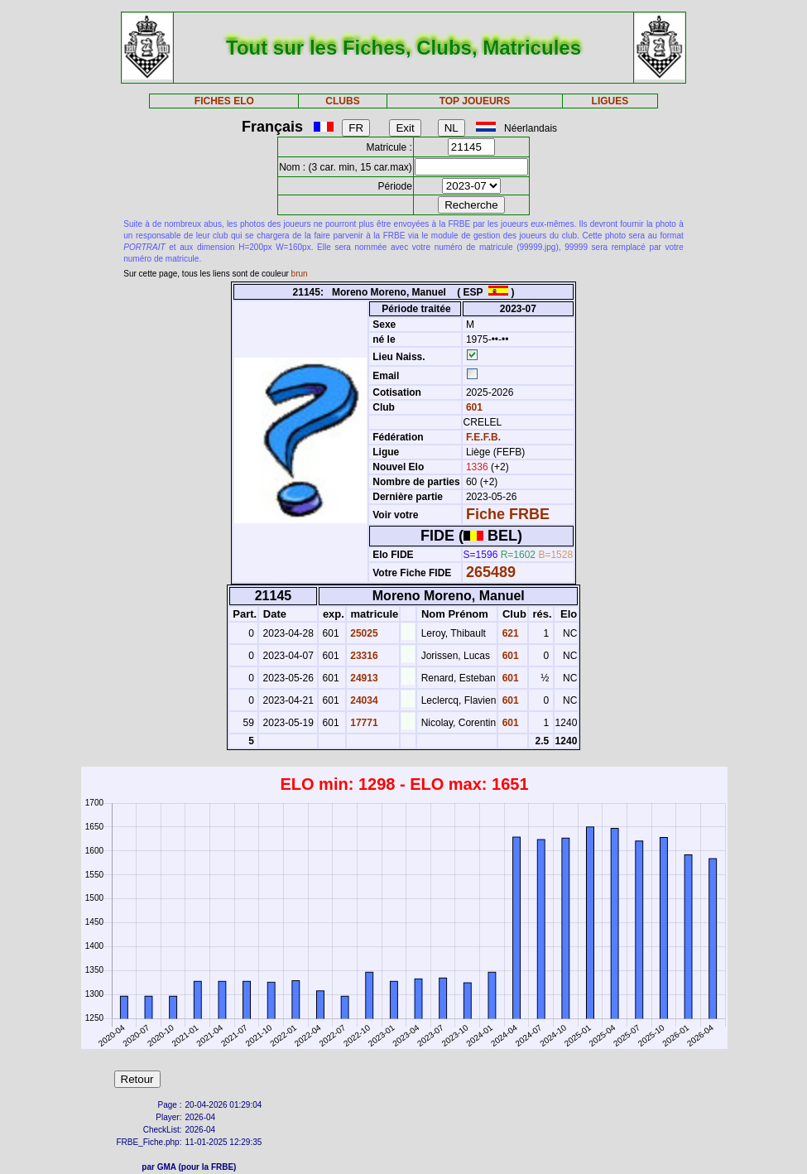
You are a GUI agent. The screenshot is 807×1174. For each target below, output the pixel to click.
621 (508, 633)
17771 (363, 723)
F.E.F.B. (483, 437)
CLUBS (342, 101)
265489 (491, 572)
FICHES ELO (224, 101)
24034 (363, 700)
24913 (363, 678)
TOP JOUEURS (475, 101)
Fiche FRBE (508, 514)
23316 (363, 656)
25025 (363, 633)
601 (473, 407)
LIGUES (610, 101)
